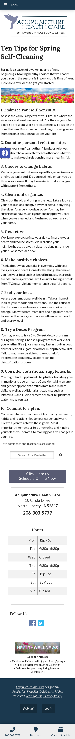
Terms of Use (34, 696)
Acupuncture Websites (30, 687)
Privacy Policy (52, 696)
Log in (48, 708)
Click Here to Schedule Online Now (37, 476)
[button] (5, 153)
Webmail (28, 708)
